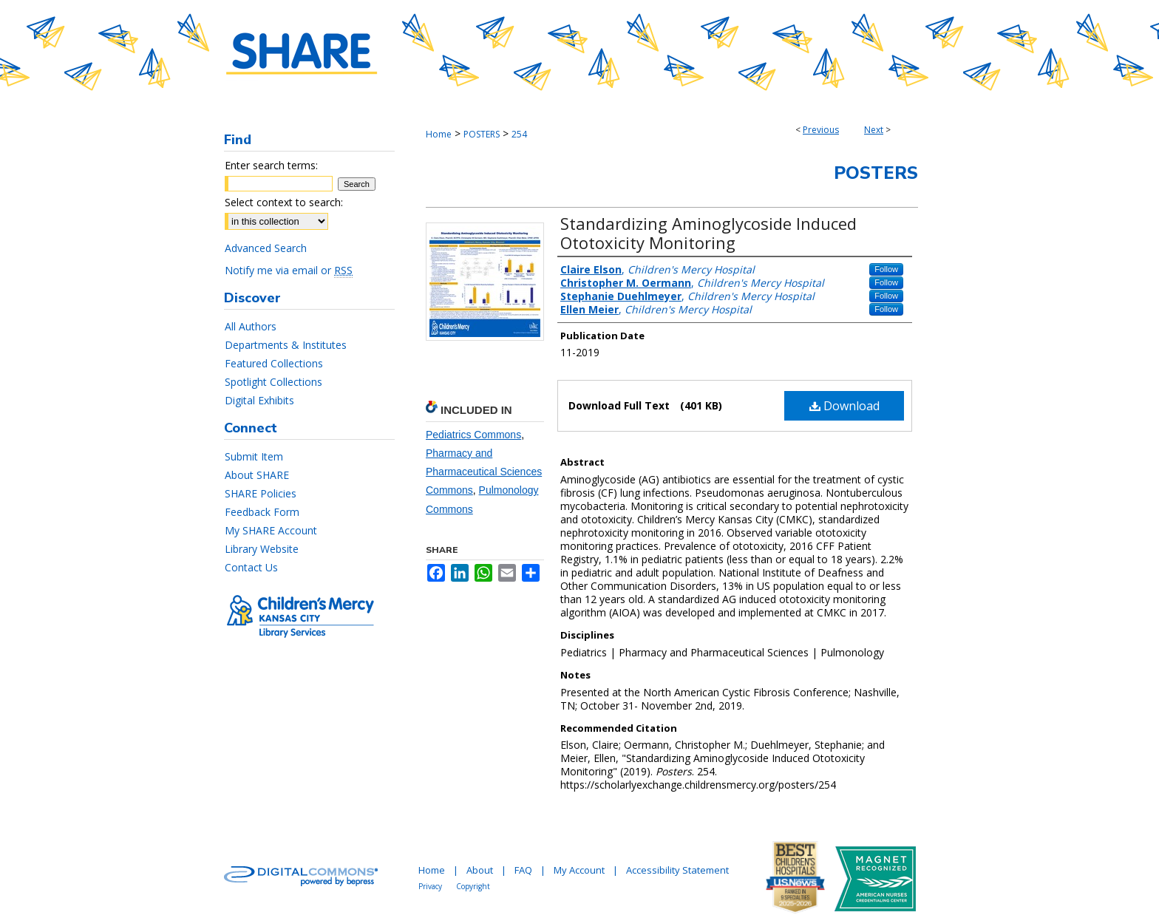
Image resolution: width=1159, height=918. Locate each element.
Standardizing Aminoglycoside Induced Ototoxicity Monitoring (708, 233)
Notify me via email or (289, 270)
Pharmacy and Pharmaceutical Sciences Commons (484, 471)
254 (519, 134)
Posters (876, 173)
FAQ (523, 870)
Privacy (430, 886)
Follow (886, 269)
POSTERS (481, 134)
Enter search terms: (271, 165)
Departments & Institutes (286, 345)
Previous (821, 129)
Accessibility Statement (677, 870)
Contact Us (251, 567)
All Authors (250, 326)
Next (873, 129)
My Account (579, 870)
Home (439, 134)
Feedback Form (262, 512)
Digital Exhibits (259, 400)
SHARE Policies (260, 493)
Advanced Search (266, 248)
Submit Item (254, 456)
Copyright (473, 886)
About (479, 870)
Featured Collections (274, 363)
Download (844, 406)
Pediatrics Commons (473, 435)
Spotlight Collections (273, 382)
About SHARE (257, 475)
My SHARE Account (271, 530)
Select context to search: (284, 202)
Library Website (262, 549)
